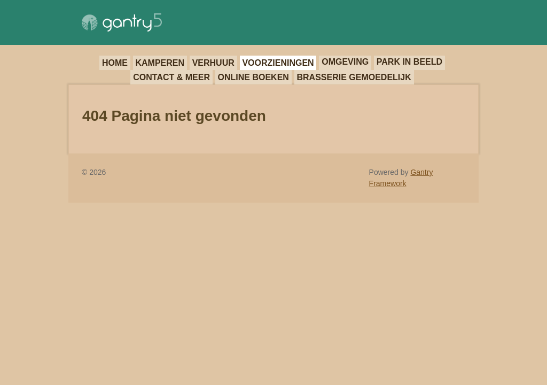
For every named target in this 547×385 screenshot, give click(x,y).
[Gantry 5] (122, 22)
